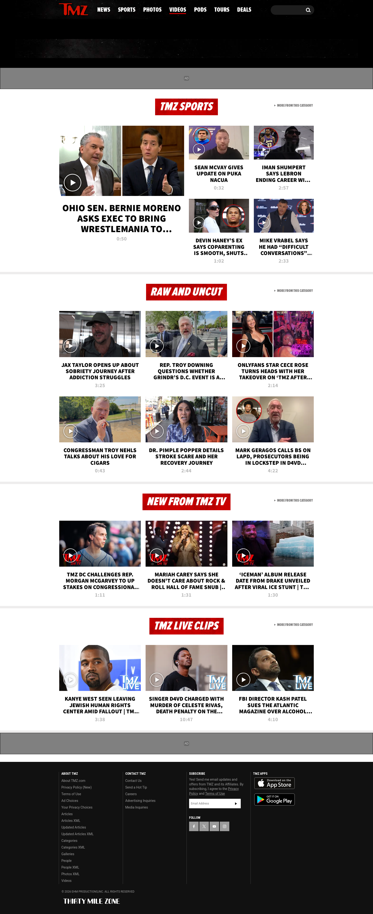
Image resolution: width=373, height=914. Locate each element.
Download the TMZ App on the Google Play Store (274, 800)
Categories (69, 841)
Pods (223, 49)
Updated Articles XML (77, 834)
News (70, 49)
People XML (70, 867)
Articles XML (70, 821)
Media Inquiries (136, 807)
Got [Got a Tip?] (73, 29)
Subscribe (236, 803)
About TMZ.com (73, 781)
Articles (67, 814)
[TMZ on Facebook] (63, 9)
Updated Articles (73, 827)
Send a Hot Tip (136, 787)
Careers (131, 794)
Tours (258, 49)
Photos (148, 49)
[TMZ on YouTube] (214, 826)
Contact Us (133, 781)
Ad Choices (69, 801)
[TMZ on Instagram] (87, 9)
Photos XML (70, 874)
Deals (293, 49)
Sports (107, 49)
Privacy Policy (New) (76, 787)
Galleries (67, 854)
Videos (187, 49)
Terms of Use (71, 794)
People (66, 861)
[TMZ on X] (70, 9)
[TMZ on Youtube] (78, 9)
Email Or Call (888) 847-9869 (113, 29)
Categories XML (73, 847)
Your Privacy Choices (77, 807)
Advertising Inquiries (140, 801)
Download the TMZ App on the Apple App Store (274, 783)
